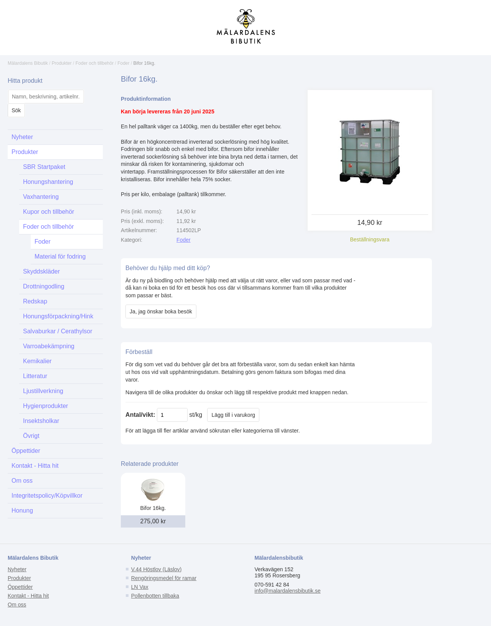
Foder (123, 63)
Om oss (22, 480)
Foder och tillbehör (95, 63)
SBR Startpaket (44, 167)
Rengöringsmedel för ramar (163, 578)
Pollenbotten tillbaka (155, 596)
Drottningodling (43, 286)
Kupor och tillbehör (48, 211)
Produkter (62, 63)
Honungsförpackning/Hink (58, 316)
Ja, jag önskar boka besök (161, 311)
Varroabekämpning (48, 346)
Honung (22, 510)
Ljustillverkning (43, 391)
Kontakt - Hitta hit (35, 465)
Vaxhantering (41, 196)
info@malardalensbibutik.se (288, 591)
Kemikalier (37, 361)
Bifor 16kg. (144, 63)
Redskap (35, 301)
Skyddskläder (41, 271)
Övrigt (31, 436)
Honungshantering (48, 182)
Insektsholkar (41, 421)
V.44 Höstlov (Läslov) (156, 569)
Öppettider (26, 450)
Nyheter (22, 137)
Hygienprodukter (45, 406)
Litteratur (35, 376)
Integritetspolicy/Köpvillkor (47, 495)
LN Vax (139, 587)
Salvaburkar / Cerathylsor (57, 331)
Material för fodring (60, 256)
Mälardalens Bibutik (28, 63)
